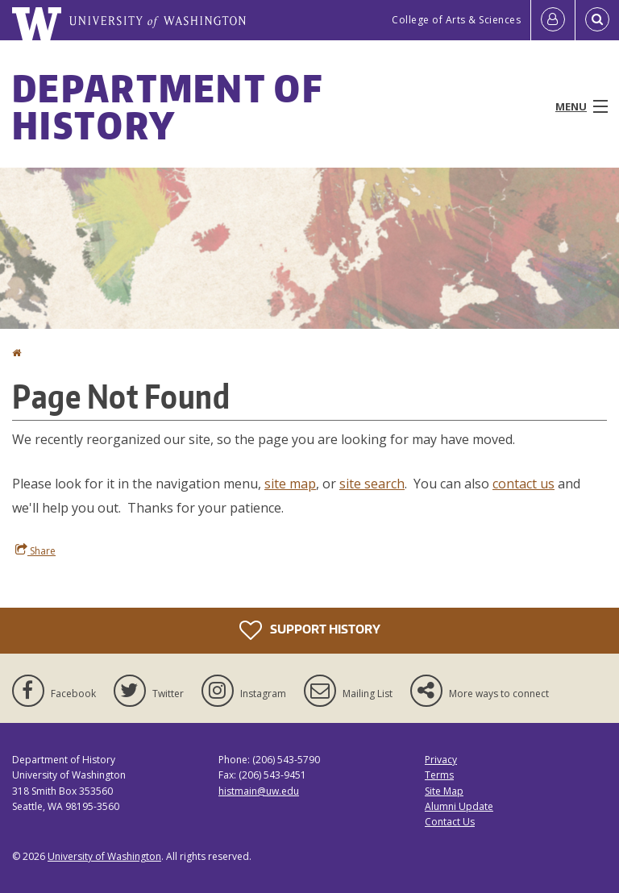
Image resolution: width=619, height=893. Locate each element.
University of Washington (104, 856)
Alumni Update (459, 806)
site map (290, 483)
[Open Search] (597, 20)
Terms (439, 775)
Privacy (441, 759)
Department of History (167, 106)
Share (35, 550)
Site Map (444, 791)
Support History (309, 630)
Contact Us (450, 822)
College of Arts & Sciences (456, 20)
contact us (523, 483)
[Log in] (553, 20)
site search (372, 483)
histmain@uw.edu (258, 791)
